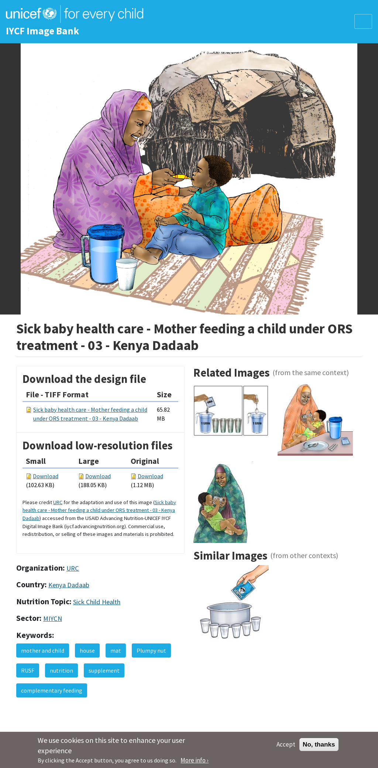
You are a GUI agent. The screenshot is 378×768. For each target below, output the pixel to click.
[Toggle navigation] (363, 21)
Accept (285, 747)
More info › (195, 763)
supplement (104, 670)
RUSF (27, 670)
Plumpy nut (151, 650)
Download (45, 476)
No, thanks (319, 747)
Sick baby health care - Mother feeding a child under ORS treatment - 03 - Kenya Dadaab (99, 510)
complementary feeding (51, 690)
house (87, 650)
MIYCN (52, 618)
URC (57, 502)
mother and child (42, 650)
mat (115, 650)
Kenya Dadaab (68, 585)
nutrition (61, 670)
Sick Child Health (96, 602)
